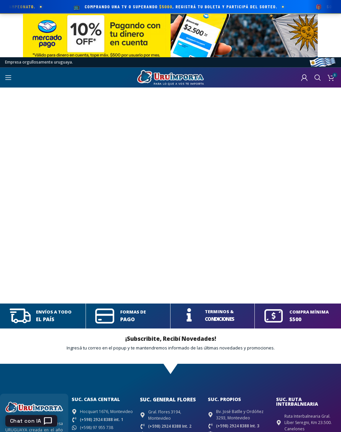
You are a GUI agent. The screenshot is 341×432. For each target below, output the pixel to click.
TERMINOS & (219, 312)
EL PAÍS (45, 319)
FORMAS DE (133, 312)
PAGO (127, 319)
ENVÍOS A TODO (54, 312)
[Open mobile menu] (8, 77)
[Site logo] (170, 77)
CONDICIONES (219, 319)
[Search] (317, 77)
